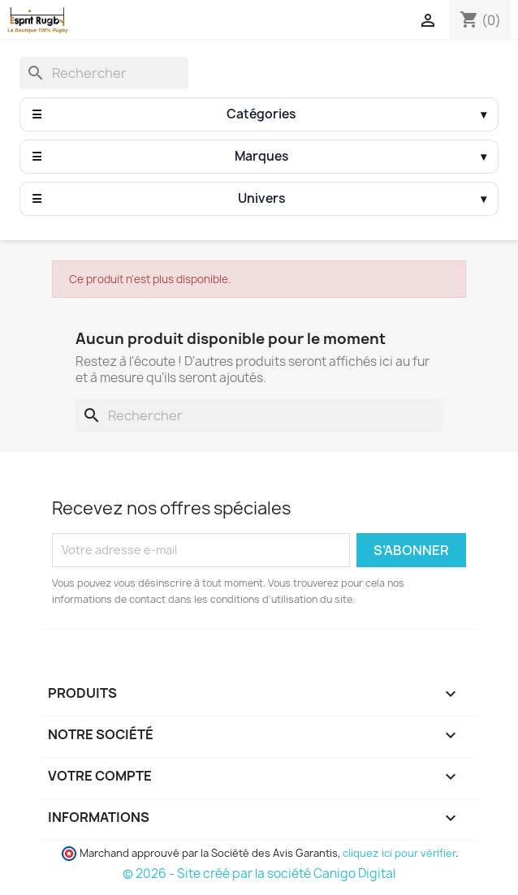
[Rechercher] (103, 73)
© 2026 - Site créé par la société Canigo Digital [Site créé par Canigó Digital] (259, 873)
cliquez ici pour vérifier (399, 853)
